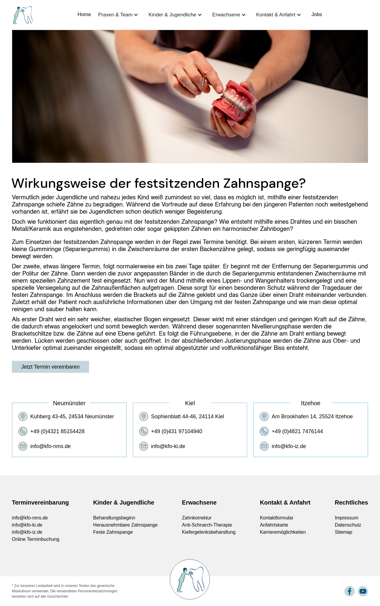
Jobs (316, 14)
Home (84, 14)
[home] (22, 15)
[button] (119, 14)
